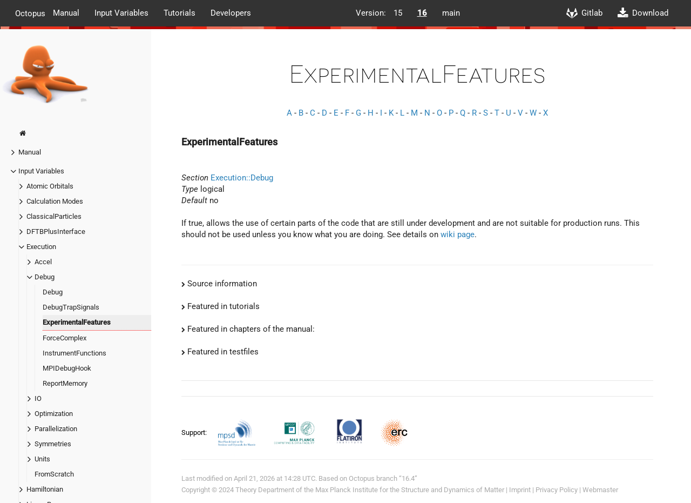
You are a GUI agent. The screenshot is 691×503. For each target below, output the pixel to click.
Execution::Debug (242, 178)
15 (398, 13)
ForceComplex (64, 338)
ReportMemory (65, 383)
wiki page (458, 234)
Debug (45, 277)
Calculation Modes (54, 201)
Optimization (54, 414)
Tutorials (179, 13)
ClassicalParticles (54, 216)
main (451, 13)
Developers (231, 13)
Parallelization (56, 429)
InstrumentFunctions (74, 353)
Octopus (30, 13)
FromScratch (54, 474)
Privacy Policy (557, 490)
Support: (194, 432)
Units (42, 459)
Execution (41, 247)
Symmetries (53, 444)
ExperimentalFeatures (77, 322)
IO (38, 398)
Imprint (520, 490)
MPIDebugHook (67, 368)
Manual (66, 13)
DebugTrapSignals (71, 307)
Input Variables (121, 13)
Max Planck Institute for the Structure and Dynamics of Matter (409, 490)
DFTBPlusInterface (55, 231)
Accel (43, 262)
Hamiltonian (44, 489)
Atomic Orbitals (49, 186)
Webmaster (600, 490)
